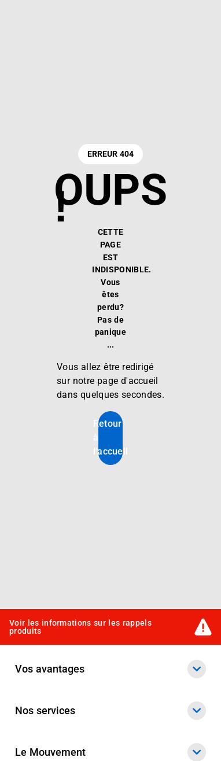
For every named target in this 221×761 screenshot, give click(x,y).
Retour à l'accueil (110, 437)
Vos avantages (110, 669)
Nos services (110, 710)
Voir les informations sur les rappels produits (80, 626)
